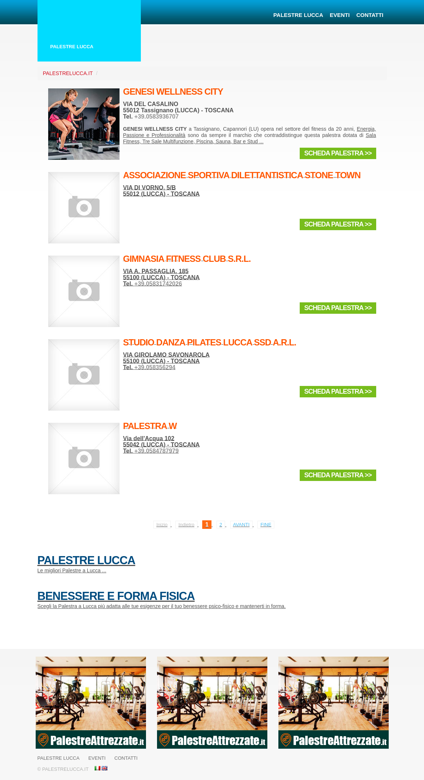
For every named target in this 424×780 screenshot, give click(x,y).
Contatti (370, 15)
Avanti (241, 524)
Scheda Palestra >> (337, 153)
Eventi (340, 15)
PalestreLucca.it (68, 73)
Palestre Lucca (298, 15)
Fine (265, 524)
